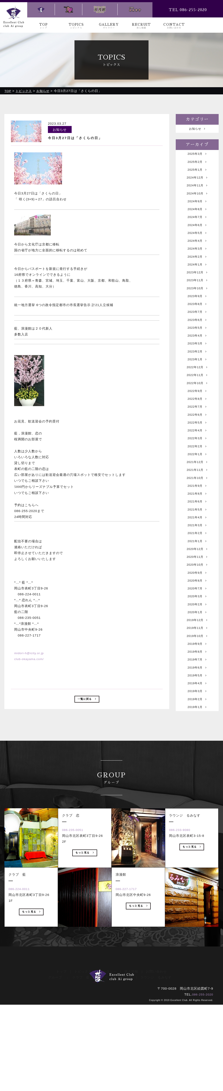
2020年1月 (197, 687)
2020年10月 (197, 632)
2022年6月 (197, 458)
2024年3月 (197, 265)
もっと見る (31, 1014)
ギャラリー (108, 1053)
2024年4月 (197, 256)
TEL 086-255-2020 (188, 10)
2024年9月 (197, 211)
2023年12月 (197, 293)
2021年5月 (197, 568)
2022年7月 (197, 449)
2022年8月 (197, 439)
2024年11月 (197, 192)
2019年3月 (197, 778)
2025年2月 (197, 165)
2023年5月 (197, 357)
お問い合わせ (156, 1053)
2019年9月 (197, 723)
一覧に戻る (86, 700)
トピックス (83, 1053)
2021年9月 (197, 540)
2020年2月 (197, 677)
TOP (43, 26)
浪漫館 (127, 1058)
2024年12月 (197, 183)
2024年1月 (197, 284)
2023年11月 (197, 302)
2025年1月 (197, 174)
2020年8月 (197, 650)
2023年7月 (197, 339)
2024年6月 (197, 238)
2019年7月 (197, 742)
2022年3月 (197, 485)
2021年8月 (197, 549)
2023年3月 (197, 375)
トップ (61, 1053)
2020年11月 (197, 623)
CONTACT (174, 26)
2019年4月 (197, 769)
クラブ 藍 (81, 1058)
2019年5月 (197, 760)
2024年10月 (197, 201)
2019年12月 (197, 696)
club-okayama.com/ (30, 659)
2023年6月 (197, 348)
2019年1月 (197, 796)
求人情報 (131, 1053)
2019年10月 (197, 714)
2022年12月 (197, 403)
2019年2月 (197, 787)
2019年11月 (197, 705)
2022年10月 (197, 421)
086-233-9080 (183, 930)
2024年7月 (197, 229)
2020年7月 (197, 659)
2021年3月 (197, 586)
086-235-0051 (76, 930)
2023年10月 (197, 311)
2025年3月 (197, 156)
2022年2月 (197, 494)
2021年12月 (197, 513)
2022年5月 (197, 467)
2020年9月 (197, 641)
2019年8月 (197, 732)
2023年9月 (197, 320)
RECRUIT (141, 26)
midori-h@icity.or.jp (30, 653)
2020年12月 (197, 613)
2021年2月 (197, 595)
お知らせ (197, 129)
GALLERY (109, 26)
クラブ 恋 (106, 1058)
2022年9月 (197, 430)
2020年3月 (197, 668)
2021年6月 (197, 558)
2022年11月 (197, 412)
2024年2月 (197, 275)
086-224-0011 (22, 989)
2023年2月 (197, 384)
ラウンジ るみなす (156, 1058)
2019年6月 (197, 751)
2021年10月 (197, 531)
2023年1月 (197, 394)
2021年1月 (197, 604)
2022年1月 (197, 504)
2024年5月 (197, 247)
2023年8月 (197, 330)
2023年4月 (197, 366)
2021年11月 (197, 522)
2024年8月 (197, 220)
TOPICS (76, 26)
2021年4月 (197, 577)
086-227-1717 (129, 989)
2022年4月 (197, 476)
